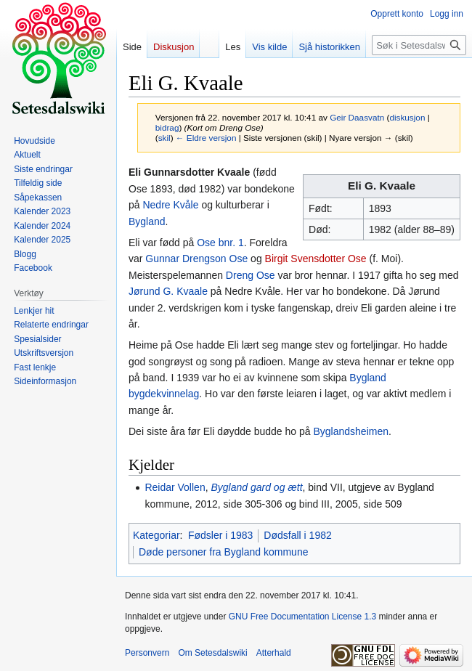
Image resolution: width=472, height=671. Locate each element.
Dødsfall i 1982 (297, 535)
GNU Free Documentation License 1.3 (302, 616)
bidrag (167, 127)
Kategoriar (156, 535)
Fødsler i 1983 (220, 535)
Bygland (147, 221)
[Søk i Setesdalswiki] (419, 45)
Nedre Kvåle (170, 205)
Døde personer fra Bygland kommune (223, 552)
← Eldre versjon (206, 137)
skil (164, 137)
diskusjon (407, 117)
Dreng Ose (250, 275)
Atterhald (273, 653)
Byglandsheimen (350, 431)
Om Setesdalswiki (212, 653)
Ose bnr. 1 (220, 242)
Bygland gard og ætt (256, 487)
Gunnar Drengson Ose (196, 258)
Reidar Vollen (175, 487)
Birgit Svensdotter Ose (316, 258)
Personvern (147, 653)
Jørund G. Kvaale (168, 291)
